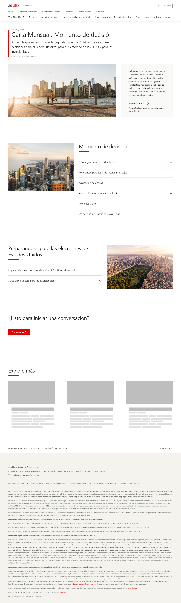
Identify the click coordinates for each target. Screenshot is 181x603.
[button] (19, 332)
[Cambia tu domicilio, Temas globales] (33, 467)
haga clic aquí (132, 588)
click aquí (63, 592)
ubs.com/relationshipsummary (82, 584)
